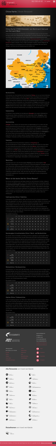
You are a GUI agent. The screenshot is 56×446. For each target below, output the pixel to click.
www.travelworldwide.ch (41, 344)
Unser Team (8, 358)
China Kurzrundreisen (36, 39)
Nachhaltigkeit (24, 358)
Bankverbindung (24, 356)
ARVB (22, 348)
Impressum (23, 352)
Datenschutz (23, 350)
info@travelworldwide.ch (41, 342)
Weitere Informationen (46, 443)
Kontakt (7, 352)
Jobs (22, 354)
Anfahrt (7, 356)
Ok (54, 443)
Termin (7, 354)
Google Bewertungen (10, 359)
